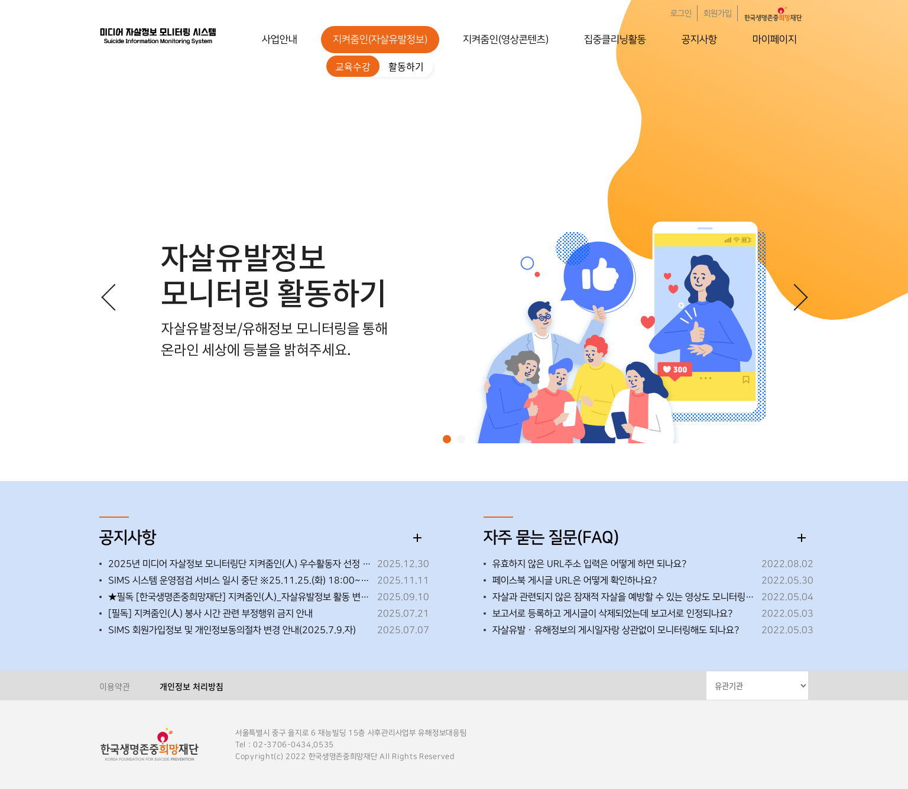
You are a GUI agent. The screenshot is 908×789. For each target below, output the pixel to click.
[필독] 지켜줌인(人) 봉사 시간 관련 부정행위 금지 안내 (210, 613)
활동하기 (406, 66)
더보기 (417, 538)
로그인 (681, 13)
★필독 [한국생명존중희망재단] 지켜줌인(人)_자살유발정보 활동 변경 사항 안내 (239, 597)
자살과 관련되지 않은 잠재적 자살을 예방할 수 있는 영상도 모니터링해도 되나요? (623, 597)
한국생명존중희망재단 (158, 35)
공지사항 (699, 39)
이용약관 (114, 686)
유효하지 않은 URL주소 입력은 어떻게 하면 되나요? (589, 564)
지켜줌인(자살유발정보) (380, 39)
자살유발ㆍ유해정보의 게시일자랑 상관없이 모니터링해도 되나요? (615, 630)
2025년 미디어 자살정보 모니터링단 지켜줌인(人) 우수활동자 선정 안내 (239, 564)
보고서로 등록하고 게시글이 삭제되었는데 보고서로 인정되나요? (612, 613)
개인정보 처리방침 (191, 686)
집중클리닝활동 (615, 39)
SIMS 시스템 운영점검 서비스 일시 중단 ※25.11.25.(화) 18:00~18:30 (239, 580)
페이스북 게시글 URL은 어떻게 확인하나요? (574, 580)
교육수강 (353, 66)
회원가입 (717, 13)
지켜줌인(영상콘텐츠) (506, 39)
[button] (447, 439)
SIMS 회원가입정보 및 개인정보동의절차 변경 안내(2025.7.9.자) (232, 630)
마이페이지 (775, 39)
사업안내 (279, 39)
